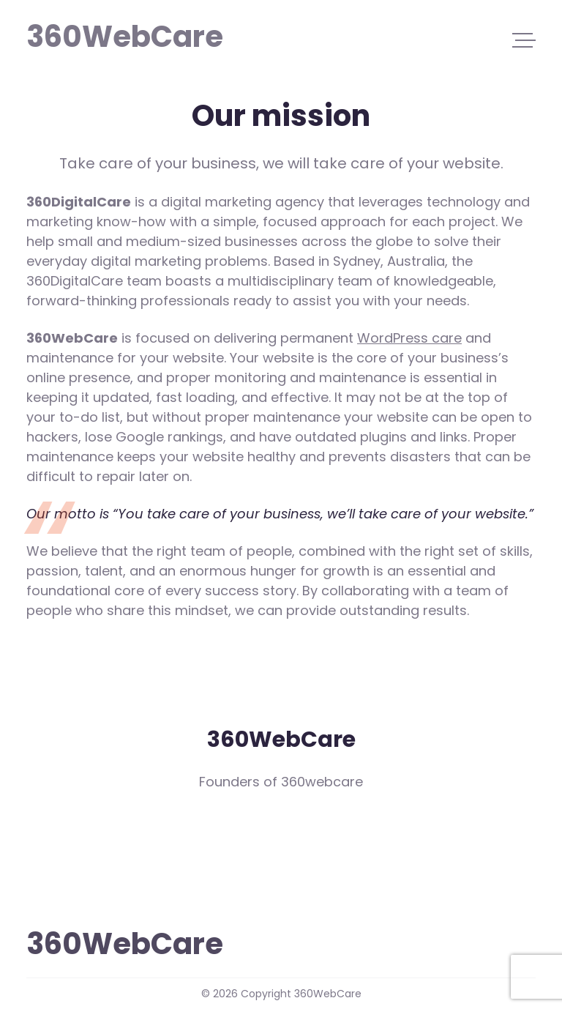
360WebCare (94, 35)
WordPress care (409, 338)
